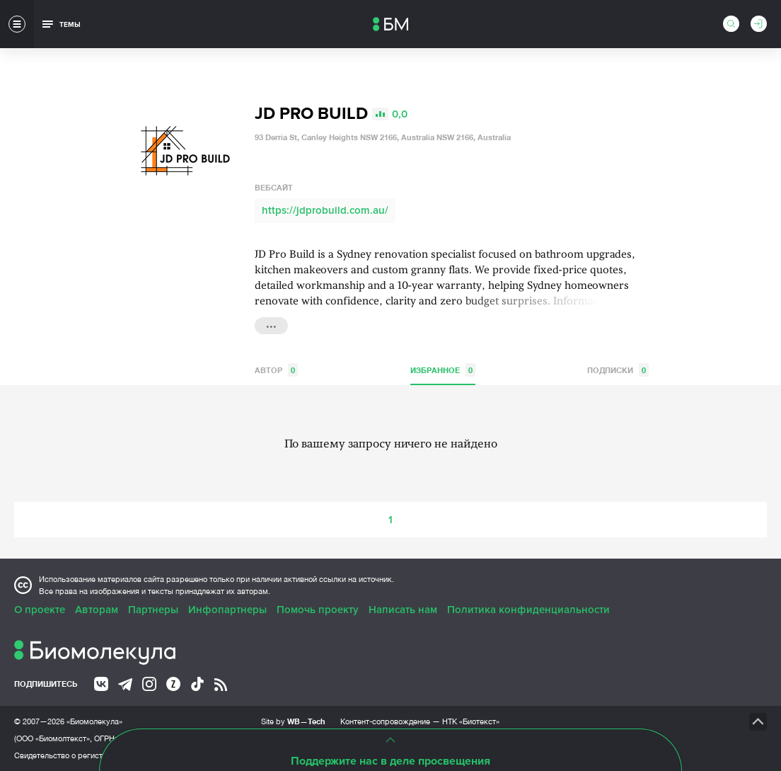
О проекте (39, 609)
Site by (293, 721)
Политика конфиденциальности (528, 609)
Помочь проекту (318, 609)
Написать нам (403, 609)
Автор (276, 370)
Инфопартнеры (227, 609)
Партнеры (153, 609)
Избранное (442, 370)
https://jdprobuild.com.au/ (325, 210)
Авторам (96, 609)
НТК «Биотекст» (470, 721)
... (271, 324)
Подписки (618, 370)
